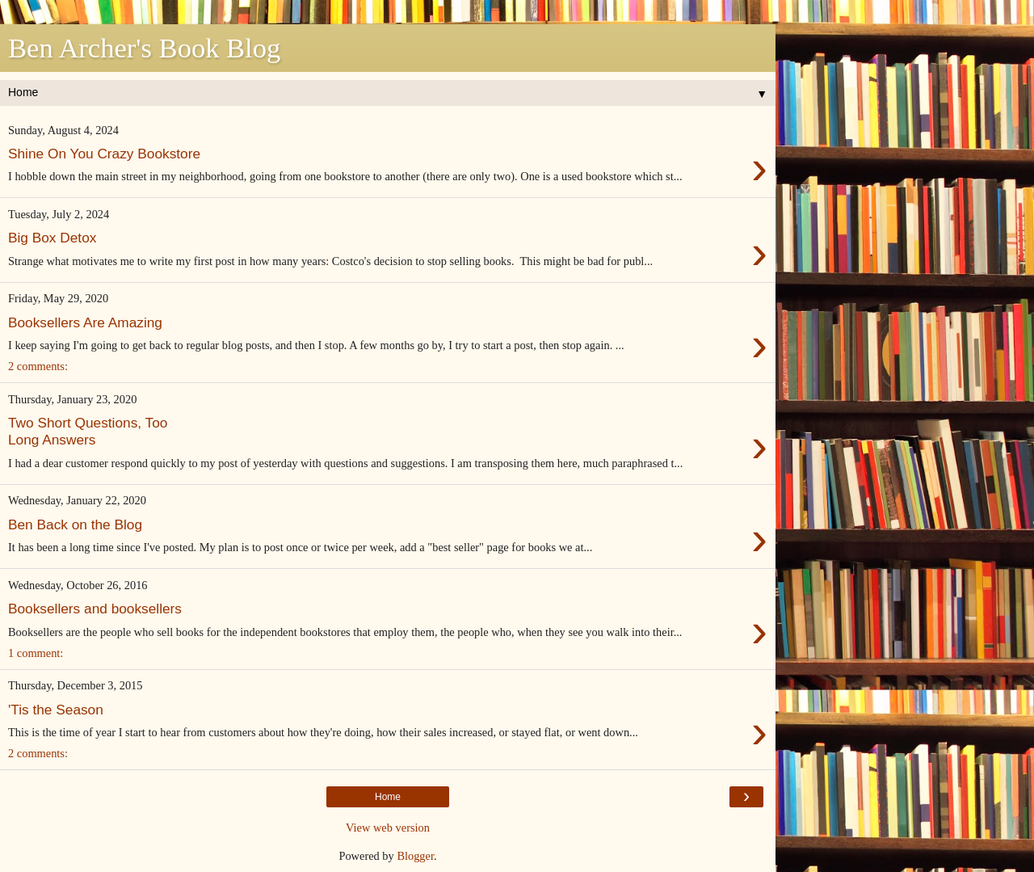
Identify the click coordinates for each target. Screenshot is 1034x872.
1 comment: (35, 653)
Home (388, 796)
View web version (388, 827)
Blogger (415, 855)
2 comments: (38, 366)
